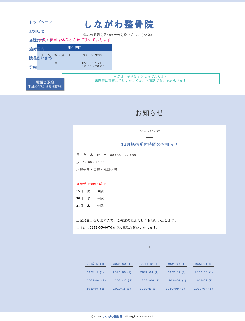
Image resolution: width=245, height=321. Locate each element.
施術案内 (36, 49)
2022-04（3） (97, 280)
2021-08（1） (178, 280)
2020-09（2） (176, 288)
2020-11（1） (149, 288)
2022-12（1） (95, 272)
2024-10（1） (150, 263)
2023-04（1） (204, 263)
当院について (40, 40)
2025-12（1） (96, 263)
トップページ (40, 22)
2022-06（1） (205, 272)
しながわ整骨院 (118, 24)
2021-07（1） (204, 280)
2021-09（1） (151, 280)
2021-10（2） (124, 280)
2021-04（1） (96, 288)
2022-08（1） (150, 272)
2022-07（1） (177, 272)
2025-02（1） (123, 263)
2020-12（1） (122, 288)
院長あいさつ (40, 58)
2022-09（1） (123, 272)
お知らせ (36, 31)
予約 (33, 67)
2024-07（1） (177, 263)
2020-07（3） (204, 288)
